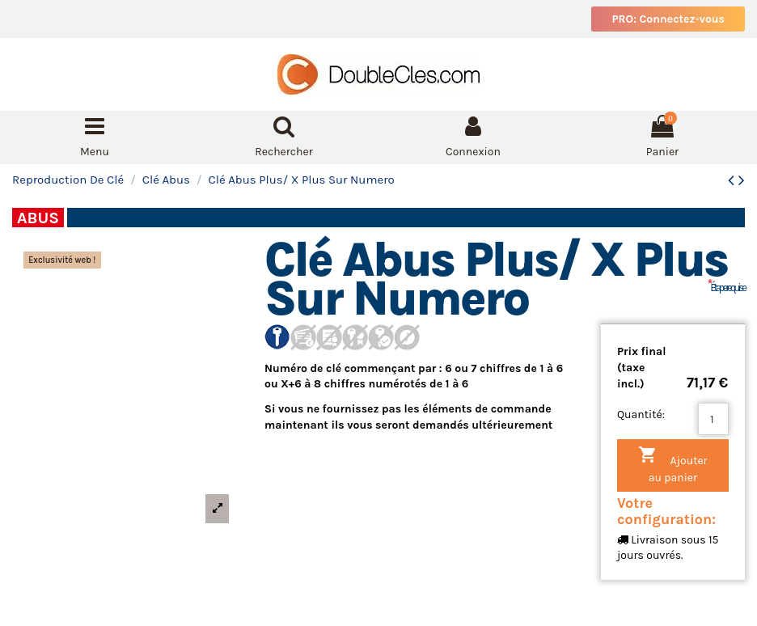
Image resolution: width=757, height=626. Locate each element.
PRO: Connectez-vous (668, 19)
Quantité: (641, 414)
